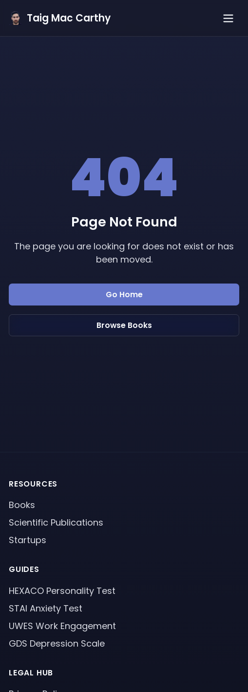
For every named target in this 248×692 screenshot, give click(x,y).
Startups (27, 540)
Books (22, 505)
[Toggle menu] (228, 18)
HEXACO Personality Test (62, 591)
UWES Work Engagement (62, 626)
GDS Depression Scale (57, 643)
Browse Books (124, 325)
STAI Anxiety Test (45, 608)
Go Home (124, 294)
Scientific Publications (56, 522)
